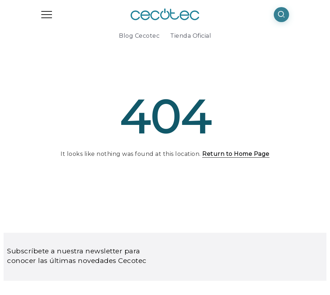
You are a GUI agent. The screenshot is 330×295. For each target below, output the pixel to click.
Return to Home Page (235, 154)
